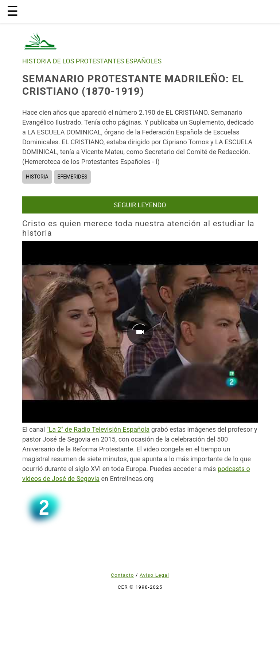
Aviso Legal (154, 575)
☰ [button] (12, 11)
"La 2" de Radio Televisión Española (98, 429)
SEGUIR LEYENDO (140, 205)
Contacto (122, 575)
